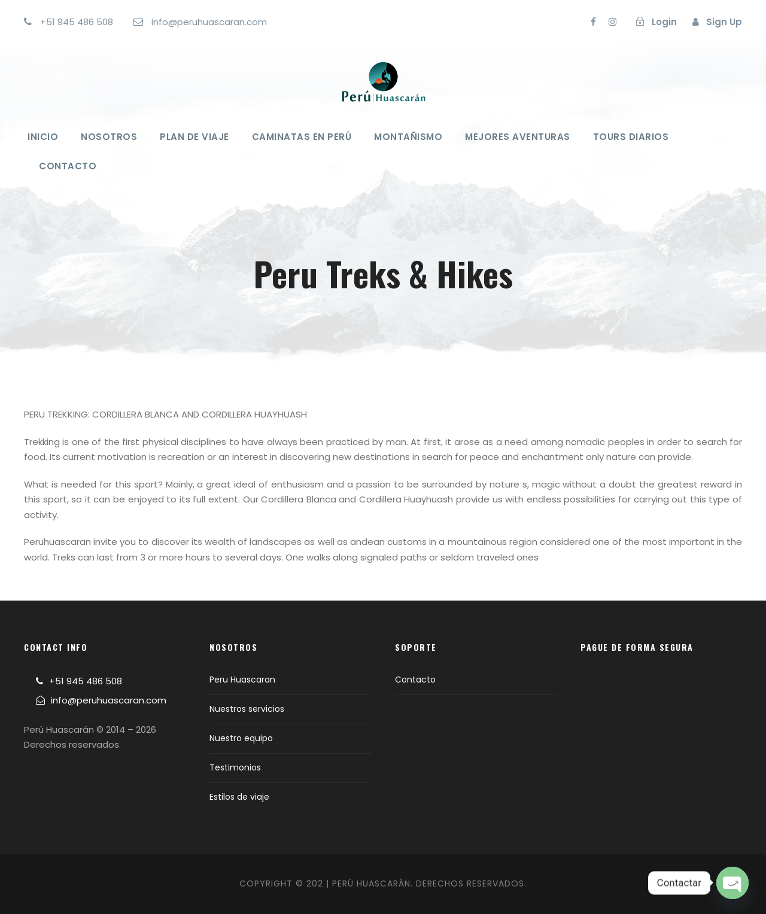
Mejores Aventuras (517, 136)
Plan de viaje (194, 136)
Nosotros (109, 136)
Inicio (43, 136)
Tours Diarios (631, 136)
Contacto (67, 166)
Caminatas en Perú (302, 136)
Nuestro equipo (241, 738)
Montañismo (408, 136)
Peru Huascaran (242, 680)
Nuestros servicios (246, 709)
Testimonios (235, 767)
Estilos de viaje (239, 797)
